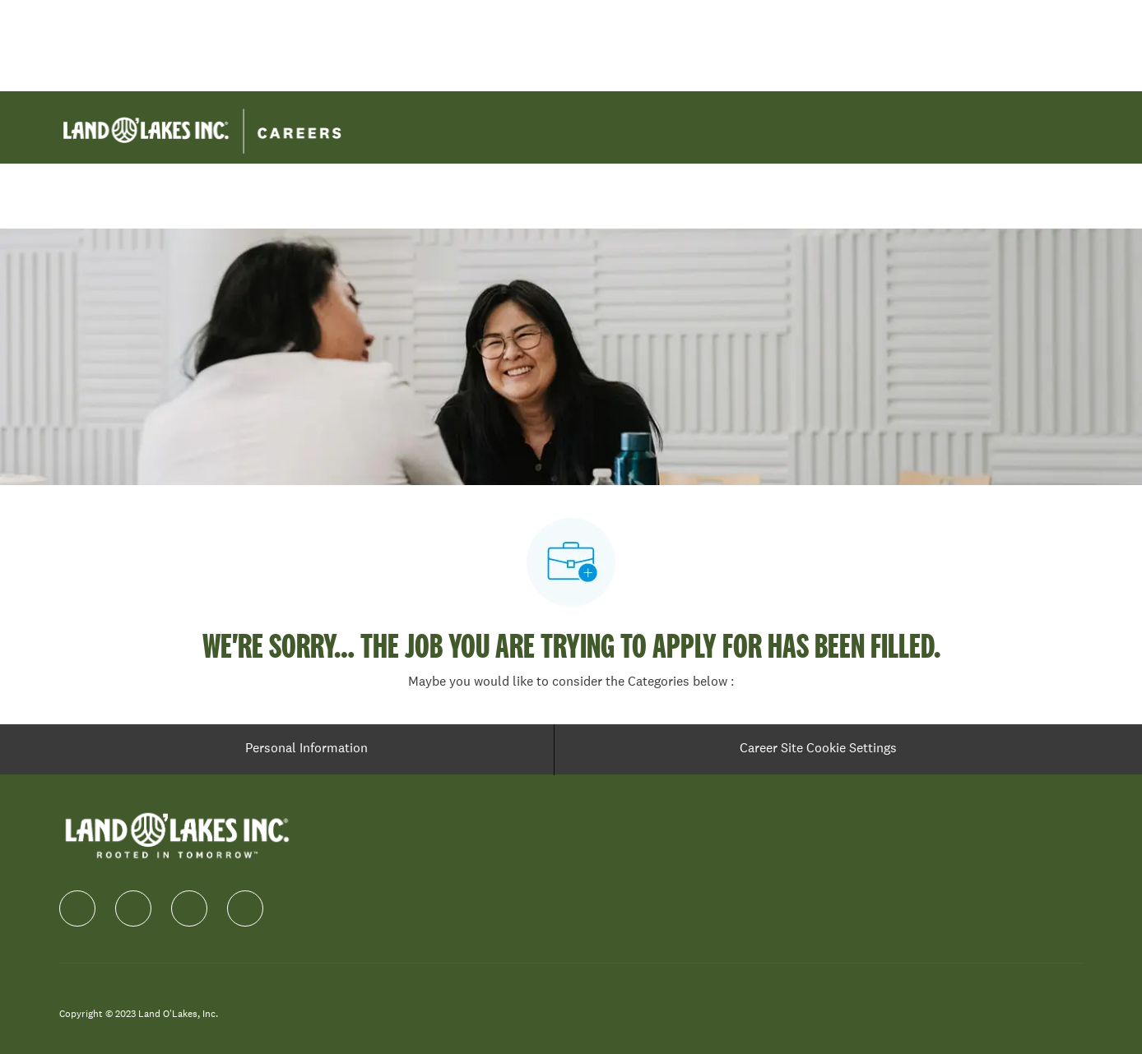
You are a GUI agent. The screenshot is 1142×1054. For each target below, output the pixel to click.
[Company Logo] (202, 126)
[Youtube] (245, 908)
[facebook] (77, 908)
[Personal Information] (306, 749)
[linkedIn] (133, 908)
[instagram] (189, 908)
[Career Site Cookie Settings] (818, 749)
